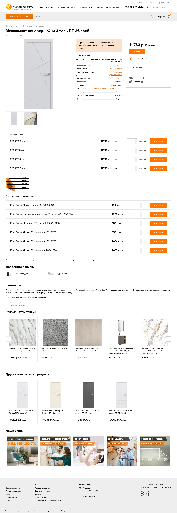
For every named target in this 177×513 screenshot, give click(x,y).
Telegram (86, 488)
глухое (119, 65)
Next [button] (168, 339)
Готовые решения (13, 491)
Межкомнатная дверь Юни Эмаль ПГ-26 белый (21, 411)
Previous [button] (8, 339)
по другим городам (17, 305)
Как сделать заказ (42, 488)
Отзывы (9, 494)
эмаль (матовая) (115, 69)
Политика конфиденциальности (48, 500)
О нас (8, 500)
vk (142, 493)
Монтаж (38, 494)
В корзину (158, 141)
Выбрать (137, 52)
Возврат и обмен (42, 497)
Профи (40, 7)
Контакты (50, 7)
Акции (100, 7)
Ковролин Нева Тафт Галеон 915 (54, 349)
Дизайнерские (115, 75)
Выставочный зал (86, 7)
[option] (39, 74)
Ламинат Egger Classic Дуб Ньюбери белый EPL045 (87, 349)
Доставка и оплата (66, 7)
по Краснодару (15, 302)
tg (148, 493)
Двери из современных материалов (106, 88)
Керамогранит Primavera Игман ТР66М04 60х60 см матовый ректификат (153, 350)
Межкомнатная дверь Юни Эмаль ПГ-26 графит (87, 411)
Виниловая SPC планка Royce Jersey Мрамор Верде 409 (22, 349)
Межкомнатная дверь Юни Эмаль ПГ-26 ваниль (54, 411)
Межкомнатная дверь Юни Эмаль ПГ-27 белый (120, 411)
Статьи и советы (12, 497)
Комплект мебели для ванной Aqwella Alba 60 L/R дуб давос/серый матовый (122, 350)
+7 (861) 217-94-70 (134, 7)
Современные (115, 72)
